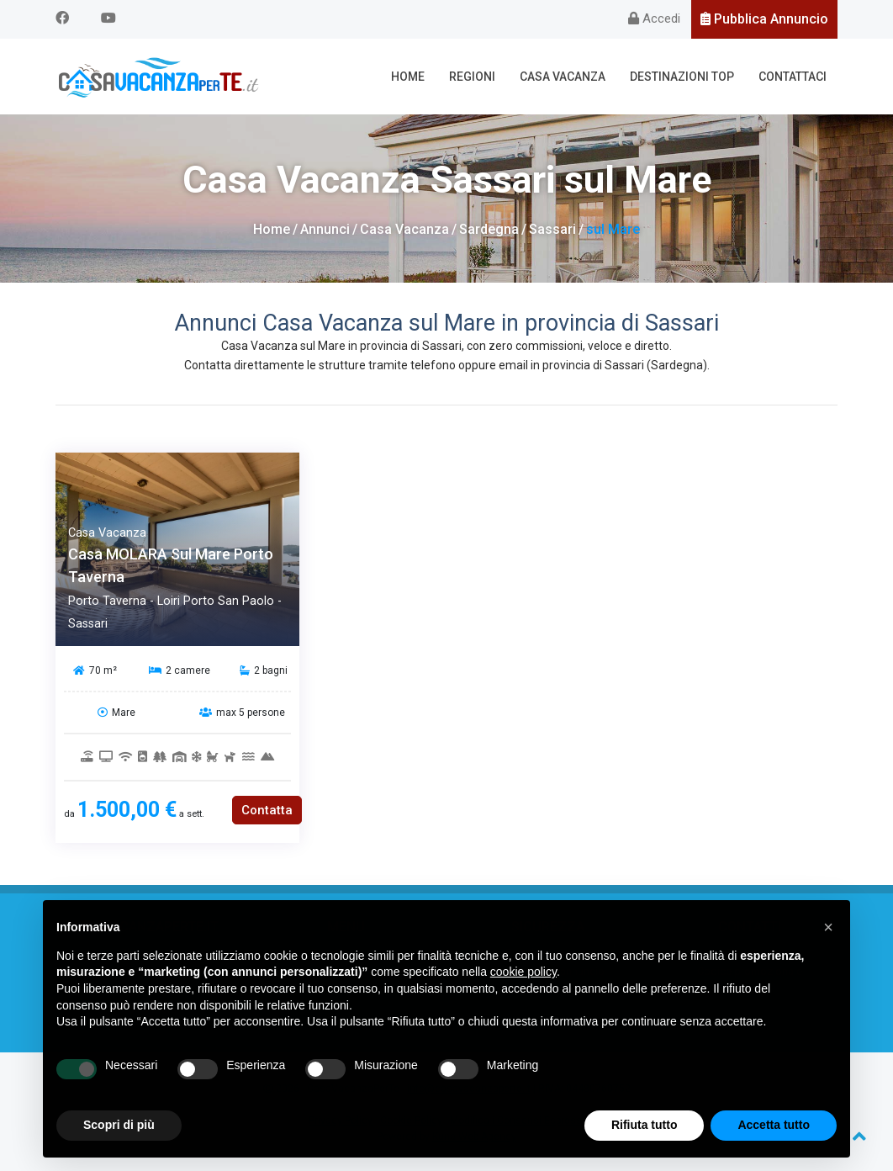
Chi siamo (144, 952)
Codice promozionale (749, 971)
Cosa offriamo (143, 971)
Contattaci (792, 76)
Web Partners (144, 1009)
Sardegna (489, 229)
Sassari (552, 229)
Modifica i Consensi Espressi (517, 1120)
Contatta (267, 810)
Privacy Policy (341, 1120)
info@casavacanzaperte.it (469, 1088)
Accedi (654, 18)
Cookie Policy (411, 1120)
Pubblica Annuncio (764, 19)
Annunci (325, 229)
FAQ (144, 990)
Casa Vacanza (562, 76)
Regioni (472, 76)
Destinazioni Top (682, 76)
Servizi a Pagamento (548, 990)
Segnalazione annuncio (548, 971)
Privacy (749, 990)
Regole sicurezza (547, 952)
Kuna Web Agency (474, 1136)
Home (408, 76)
